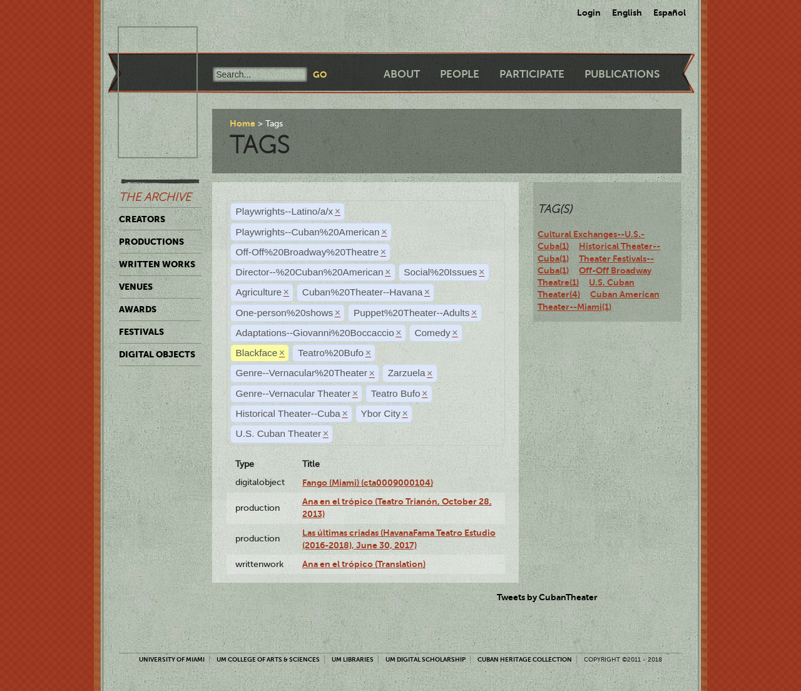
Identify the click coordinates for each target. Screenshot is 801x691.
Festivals (141, 332)
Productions (151, 242)
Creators (142, 219)
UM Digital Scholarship (425, 659)
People (459, 74)
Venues (136, 287)
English (627, 13)
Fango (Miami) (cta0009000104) (367, 483)
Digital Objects (157, 354)
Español (669, 13)
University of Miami (172, 659)
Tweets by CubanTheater (547, 597)
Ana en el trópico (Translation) (364, 564)
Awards (137, 309)
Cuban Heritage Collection (524, 659)
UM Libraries (353, 659)
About (402, 74)
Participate (531, 74)
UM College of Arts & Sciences (268, 659)
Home (242, 123)
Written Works (157, 264)
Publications (622, 74)
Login (589, 13)
